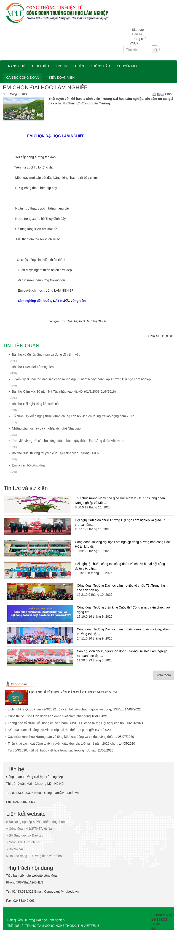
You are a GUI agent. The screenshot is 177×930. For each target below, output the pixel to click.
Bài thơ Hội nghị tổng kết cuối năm (36, 404)
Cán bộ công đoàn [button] (22, 77)
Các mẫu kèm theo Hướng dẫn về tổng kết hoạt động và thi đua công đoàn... (62, 736)
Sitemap (138, 29)
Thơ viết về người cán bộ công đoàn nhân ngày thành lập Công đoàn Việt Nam (68, 441)
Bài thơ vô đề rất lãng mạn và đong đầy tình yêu (46, 354)
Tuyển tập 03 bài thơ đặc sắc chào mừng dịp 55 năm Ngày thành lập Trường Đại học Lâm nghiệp (81, 379)
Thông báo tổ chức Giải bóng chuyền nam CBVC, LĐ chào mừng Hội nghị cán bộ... (67, 723)
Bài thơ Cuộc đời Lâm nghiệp (33, 367)
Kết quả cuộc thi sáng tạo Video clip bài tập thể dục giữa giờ (51, 730)
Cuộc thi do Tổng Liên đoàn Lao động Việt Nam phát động (49, 716)
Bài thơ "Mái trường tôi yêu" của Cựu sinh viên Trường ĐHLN (55, 453)
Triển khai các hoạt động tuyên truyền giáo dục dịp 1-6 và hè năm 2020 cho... (63, 743)
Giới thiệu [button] (40, 66)
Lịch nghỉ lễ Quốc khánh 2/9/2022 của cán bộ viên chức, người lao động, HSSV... (66, 709)
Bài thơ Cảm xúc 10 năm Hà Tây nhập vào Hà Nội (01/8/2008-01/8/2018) (64, 391)
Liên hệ (137, 34)
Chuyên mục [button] (128, 66)
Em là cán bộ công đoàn (29, 465)
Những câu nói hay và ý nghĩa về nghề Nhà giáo (46, 428)
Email (167, 94)
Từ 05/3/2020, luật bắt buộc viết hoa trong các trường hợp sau (52, 750)
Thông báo (19, 684)
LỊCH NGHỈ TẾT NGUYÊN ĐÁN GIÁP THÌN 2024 (64, 692)
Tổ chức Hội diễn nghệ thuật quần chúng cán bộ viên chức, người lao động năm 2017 (73, 416)
